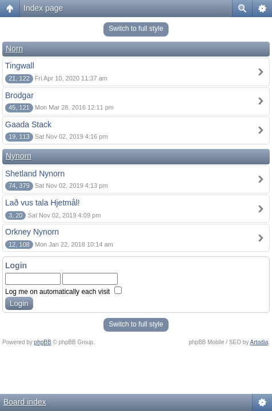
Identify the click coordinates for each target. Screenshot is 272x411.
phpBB (42, 342)
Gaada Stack (28, 124)
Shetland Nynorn (35, 173)
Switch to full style (136, 29)
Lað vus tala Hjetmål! (42, 202)
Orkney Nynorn (32, 231)
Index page (43, 8)
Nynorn (18, 155)
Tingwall (19, 65)
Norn (14, 48)
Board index (24, 401)
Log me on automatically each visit (63, 292)
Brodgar (19, 95)
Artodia (259, 342)
